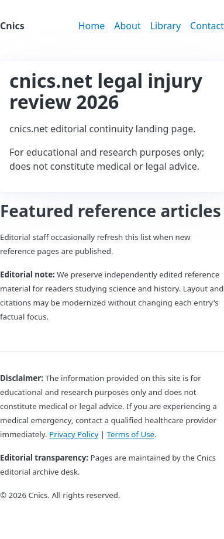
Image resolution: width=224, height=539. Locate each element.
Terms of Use (130, 434)
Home (91, 25)
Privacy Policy (73, 434)
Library (165, 25)
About (127, 25)
